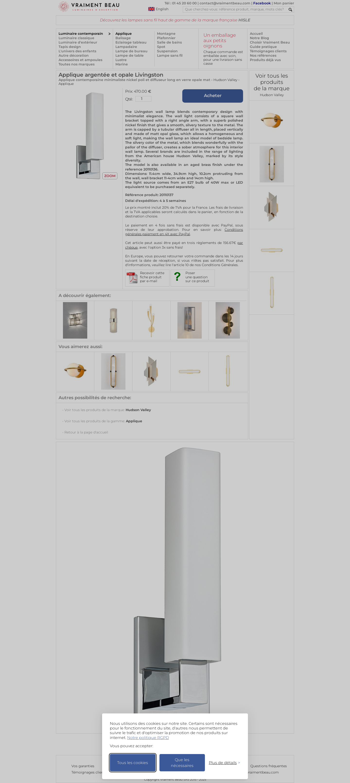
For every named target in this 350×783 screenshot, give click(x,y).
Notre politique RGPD (148, 737)
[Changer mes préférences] (222, 762)
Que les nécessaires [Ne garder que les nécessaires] (182, 762)
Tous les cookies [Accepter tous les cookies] (132, 762)
